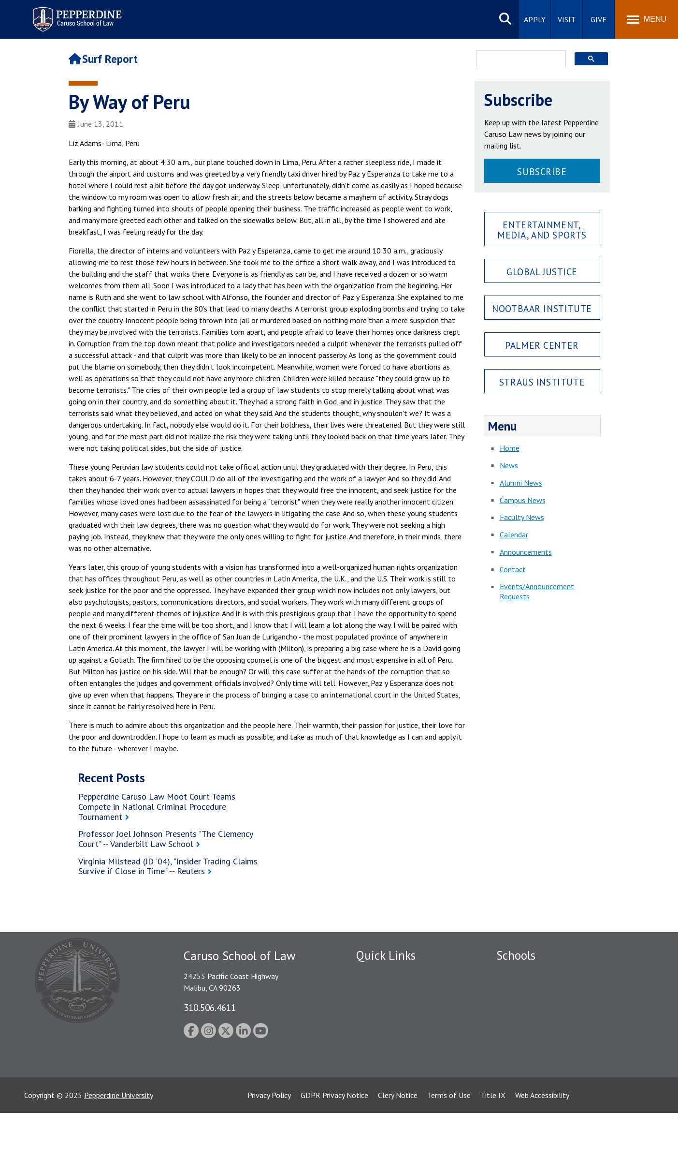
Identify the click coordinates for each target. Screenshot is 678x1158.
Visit (567, 19)
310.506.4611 (210, 1007)
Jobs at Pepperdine (386, 1024)
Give (598, 19)
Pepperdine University (118, 1140)
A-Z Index (371, 1084)
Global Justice (541, 272)
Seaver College (520, 974)
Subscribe (541, 171)
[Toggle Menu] (646, 19)
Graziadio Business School (538, 1007)
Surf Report (103, 59)
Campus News (523, 500)
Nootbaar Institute (541, 308)
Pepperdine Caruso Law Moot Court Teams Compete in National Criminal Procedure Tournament (156, 806)
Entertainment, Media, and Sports (542, 230)
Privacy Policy (269, 1140)
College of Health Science (538, 1068)
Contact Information (390, 1041)
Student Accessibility (389, 990)
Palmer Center (542, 345)
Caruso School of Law (532, 990)
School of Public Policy (533, 1051)
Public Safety (377, 974)
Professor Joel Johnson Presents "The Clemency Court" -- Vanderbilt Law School (165, 838)
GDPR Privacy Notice (334, 1140)
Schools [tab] (515, 955)
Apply (535, 19)
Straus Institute (542, 382)
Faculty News (522, 517)
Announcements (526, 552)
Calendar (514, 534)
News (509, 465)
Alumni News (521, 483)
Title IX (492, 1140)
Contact (513, 569)
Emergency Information (394, 1007)
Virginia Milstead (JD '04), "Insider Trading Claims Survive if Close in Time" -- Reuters (168, 866)
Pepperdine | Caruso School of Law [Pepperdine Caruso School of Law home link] (76, 13)
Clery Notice (398, 1140)
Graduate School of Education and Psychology (571, 1024)
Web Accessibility (542, 1140)
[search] (518, 59)
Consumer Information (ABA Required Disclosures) (401, 1063)
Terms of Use (449, 1140)
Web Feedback (379, 1101)
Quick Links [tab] (386, 955)
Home (509, 448)
